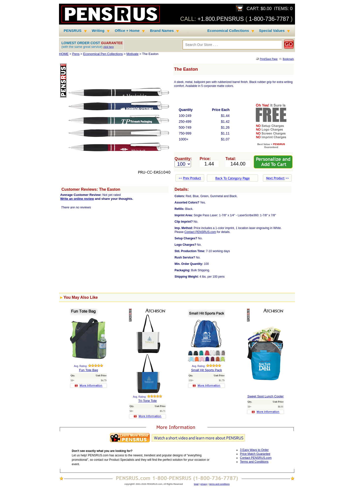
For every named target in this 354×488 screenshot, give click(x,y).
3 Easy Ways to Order (254, 450)
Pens (76, 54)
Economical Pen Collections (103, 54)
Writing (98, 31)
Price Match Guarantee (255, 454)
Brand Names (162, 31)
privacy (203, 484)
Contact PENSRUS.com (200, 232)
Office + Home (127, 31)
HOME (64, 54)
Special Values (272, 31)
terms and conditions (219, 484)
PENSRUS (73, 31)
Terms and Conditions (254, 461)
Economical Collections (228, 31)
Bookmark (288, 59)
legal (196, 484)
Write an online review (77, 199)
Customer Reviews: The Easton (90, 189)
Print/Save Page (269, 59)
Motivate (132, 54)
